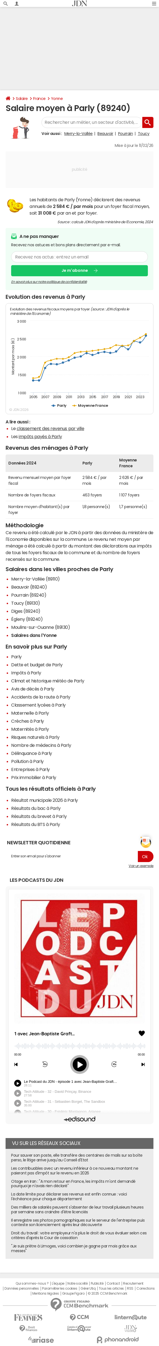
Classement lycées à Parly (38, 705)
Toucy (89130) (25, 603)
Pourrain (125, 133)
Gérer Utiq (88, 1288)
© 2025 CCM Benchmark (107, 1293)
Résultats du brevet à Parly (39, 816)
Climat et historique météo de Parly (47, 681)
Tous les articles (111, 1288)
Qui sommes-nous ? (32, 1283)
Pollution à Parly (27, 761)
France (39, 99)
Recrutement (133, 1283)
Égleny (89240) (27, 619)
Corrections (145, 1288)
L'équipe (58, 1283)
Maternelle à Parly (30, 713)
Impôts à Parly (26, 673)
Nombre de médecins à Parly (41, 745)
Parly (16, 656)
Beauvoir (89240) (29, 587)
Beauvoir (105, 133)
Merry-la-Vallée (78, 133)
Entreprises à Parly (30, 769)
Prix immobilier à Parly (33, 777)
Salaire (22, 99)
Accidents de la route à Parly (40, 697)
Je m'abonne (75, 270)
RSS (130, 1288)
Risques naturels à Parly (35, 737)
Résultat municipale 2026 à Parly (44, 800)
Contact (113, 1283)
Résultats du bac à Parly (35, 808)
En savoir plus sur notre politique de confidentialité (49, 281)
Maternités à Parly (30, 729)
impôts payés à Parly (40, 436)
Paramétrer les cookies (59, 1288)
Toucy (144, 133)
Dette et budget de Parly (36, 664)
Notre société (77, 1283)
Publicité (97, 1283)
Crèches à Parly (27, 721)
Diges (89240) (25, 611)
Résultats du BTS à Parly (35, 824)
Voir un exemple (141, 866)
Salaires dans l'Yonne (34, 635)
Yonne (57, 99)
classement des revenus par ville (50, 428)
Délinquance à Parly (31, 753)
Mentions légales (45, 1293)
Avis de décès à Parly (32, 689)
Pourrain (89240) (28, 595)
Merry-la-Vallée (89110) (35, 579)
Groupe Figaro (73, 1293)
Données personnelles (21, 1288)
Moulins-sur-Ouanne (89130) (40, 627)
